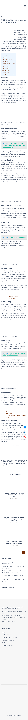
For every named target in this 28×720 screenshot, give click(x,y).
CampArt (4, 57)
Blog (2, 17)
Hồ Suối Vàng (6, 66)
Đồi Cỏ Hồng (5, 68)
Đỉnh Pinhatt (5, 72)
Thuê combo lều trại (11, 298)
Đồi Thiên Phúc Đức (7, 59)
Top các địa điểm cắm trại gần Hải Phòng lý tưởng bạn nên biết (14, 494)
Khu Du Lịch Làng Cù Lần (8, 63)
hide (11, 55)
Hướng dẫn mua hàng (8, 640)
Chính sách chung (6, 643)
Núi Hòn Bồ (5, 70)
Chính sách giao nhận (7, 645)
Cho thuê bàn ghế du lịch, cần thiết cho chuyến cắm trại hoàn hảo (14, 519)
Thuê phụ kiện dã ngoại (12, 296)
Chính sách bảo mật (7, 634)
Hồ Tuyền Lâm (6, 61)
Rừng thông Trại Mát (8, 74)
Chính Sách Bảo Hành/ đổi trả (9, 637)
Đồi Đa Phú (5, 65)
